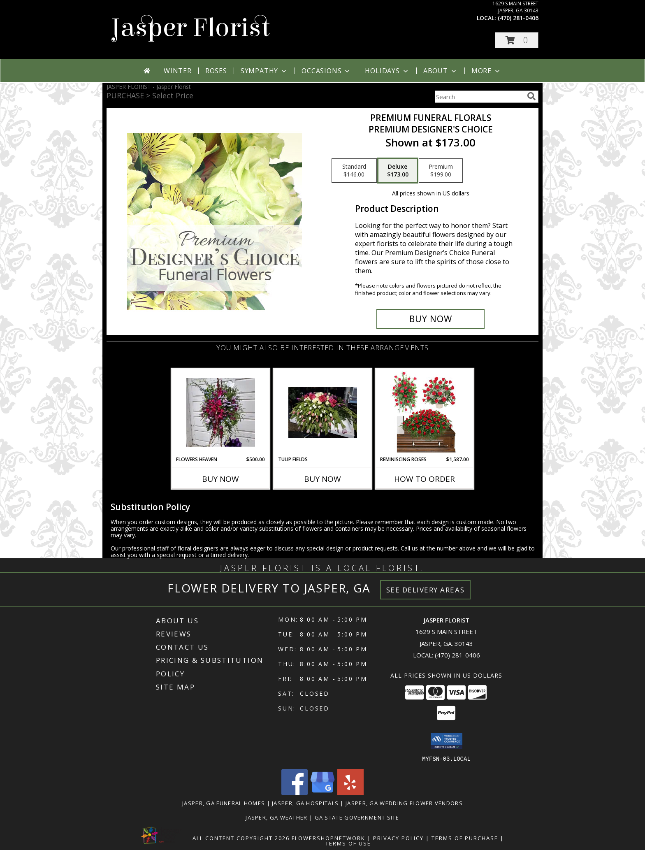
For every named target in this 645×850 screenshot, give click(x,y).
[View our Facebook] (294, 793)
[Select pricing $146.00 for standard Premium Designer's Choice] (354, 171)
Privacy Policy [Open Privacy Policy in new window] (398, 837)
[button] (516, 40)
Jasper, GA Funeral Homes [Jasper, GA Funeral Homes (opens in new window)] (223, 802)
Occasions (326, 70)
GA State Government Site (357, 817)
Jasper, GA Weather (276, 817)
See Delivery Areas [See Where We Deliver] (425, 590)
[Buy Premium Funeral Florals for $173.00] (430, 319)
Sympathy (264, 70)
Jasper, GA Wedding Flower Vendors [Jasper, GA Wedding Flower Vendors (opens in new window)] (404, 802)
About (440, 70)
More (486, 70)
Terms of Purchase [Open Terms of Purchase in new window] (465, 837)
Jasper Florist (190, 27)
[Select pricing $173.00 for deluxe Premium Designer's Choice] (397, 171)
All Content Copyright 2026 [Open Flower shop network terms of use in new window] (241, 837)
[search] (531, 96)
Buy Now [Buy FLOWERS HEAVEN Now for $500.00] (220, 479)
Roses (216, 70)
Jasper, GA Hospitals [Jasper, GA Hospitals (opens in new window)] (305, 802)
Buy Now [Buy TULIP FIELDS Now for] (322, 479)
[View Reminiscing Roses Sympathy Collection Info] (424, 412)
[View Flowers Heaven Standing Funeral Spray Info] (220, 412)
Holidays (387, 70)
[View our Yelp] (350, 793)
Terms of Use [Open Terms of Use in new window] (348, 843)
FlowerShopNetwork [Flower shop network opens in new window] (328, 837)
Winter (178, 70)
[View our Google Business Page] (322, 793)
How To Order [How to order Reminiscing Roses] (424, 479)
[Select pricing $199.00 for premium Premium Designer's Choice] (440, 171)
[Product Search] (479, 96)
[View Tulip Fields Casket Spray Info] (322, 412)
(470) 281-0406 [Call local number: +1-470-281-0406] (518, 18)
